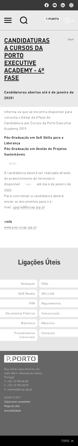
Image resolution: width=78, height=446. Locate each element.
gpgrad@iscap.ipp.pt (29, 207)
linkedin (63, 5)
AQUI (28, 184)
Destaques (28, 283)
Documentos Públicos (20, 313)
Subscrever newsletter (17, 401)
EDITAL (13, 163)
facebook (47, 5)
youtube (55, 5)
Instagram (71, 5)
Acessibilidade (12, 410)
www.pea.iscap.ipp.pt (20, 227)
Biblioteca (28, 323)
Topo (67, 441)
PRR (32, 303)
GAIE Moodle (26, 293)
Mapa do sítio (12, 406)
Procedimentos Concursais (24, 335)
